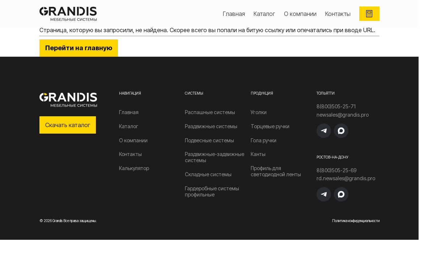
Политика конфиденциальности (356, 220)
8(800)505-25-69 (336, 170)
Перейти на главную (78, 48)
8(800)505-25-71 (336, 106)
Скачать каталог (67, 125)
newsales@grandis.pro (343, 115)
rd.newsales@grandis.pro (346, 178)
